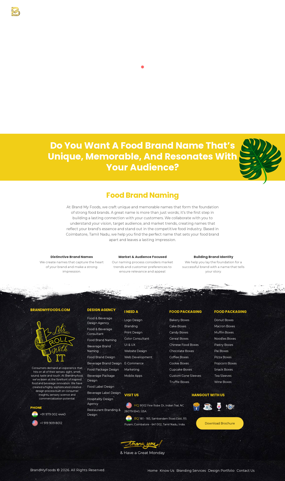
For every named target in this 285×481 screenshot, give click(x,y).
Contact (263, 9)
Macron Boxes (224, 326)
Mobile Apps (133, 375)
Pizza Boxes (222, 357)
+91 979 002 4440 (52, 414)
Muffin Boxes (224, 332)
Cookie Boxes (179, 363)
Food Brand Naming (102, 340)
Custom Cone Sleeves (185, 375)
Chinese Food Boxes (183, 345)
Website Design (135, 351)
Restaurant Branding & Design (104, 412)
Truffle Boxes (179, 382)
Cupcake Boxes (180, 369)
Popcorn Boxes (225, 363)
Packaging (200, 9)
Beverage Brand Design (104, 363)
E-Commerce (134, 363)
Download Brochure (220, 423)
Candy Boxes (178, 332)
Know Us (131, 9)
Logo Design (133, 320)
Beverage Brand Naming (99, 349)
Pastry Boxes (223, 345)
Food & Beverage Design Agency (99, 321)
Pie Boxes (221, 351)
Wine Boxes (222, 382)
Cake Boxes (177, 326)
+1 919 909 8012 (50, 423)
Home (153, 471)
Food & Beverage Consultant (99, 331)
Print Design (133, 332)
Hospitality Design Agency (100, 401)
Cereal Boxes (178, 338)
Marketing (131, 369)
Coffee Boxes (178, 357)
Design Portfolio (234, 9)
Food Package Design (103, 369)
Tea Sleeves (222, 375)
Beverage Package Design (101, 378)
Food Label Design (100, 386)
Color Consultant (136, 338)
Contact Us (246, 471)
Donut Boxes (223, 320)
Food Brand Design (101, 357)
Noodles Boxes (225, 338)
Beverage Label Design (104, 393)
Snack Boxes (223, 369)
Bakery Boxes (179, 320)
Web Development (138, 357)
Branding (131, 326)
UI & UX (129, 345)
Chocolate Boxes (181, 351)
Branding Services (164, 9)
